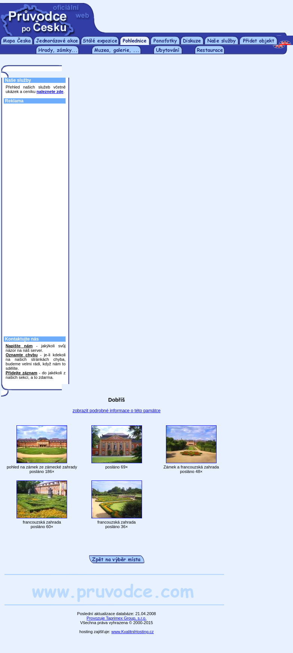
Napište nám (19, 346)
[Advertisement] (194, 14)
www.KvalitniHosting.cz (132, 631)
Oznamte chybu (21, 355)
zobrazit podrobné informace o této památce (117, 410)
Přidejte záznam (21, 373)
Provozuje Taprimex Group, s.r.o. (116, 618)
